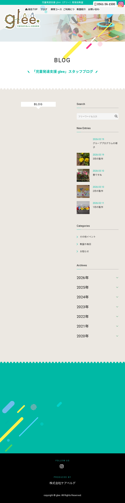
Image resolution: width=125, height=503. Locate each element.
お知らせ (84, 251)
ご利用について (68, 11)
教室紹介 (81, 9)
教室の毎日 (85, 244)
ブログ (43, 9)
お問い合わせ (93, 11)
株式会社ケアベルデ (62, 483)
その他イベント (88, 236)
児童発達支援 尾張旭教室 (62, 2)
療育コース (56, 9)
